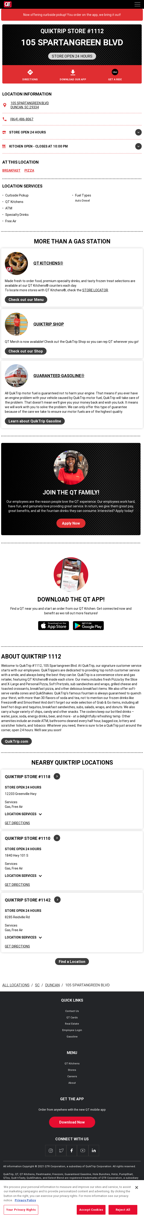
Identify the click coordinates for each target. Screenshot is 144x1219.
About (72, 1082)
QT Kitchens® (48, 263)
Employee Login (72, 1030)
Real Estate (72, 1023)
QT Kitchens (72, 1063)
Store (72, 132)
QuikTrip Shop (48, 324)
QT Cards (72, 1017)
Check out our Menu (26, 299)
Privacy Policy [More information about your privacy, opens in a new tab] (25, 1208)
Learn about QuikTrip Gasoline (35, 421)
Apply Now (71, 523)
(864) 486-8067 (21, 119)
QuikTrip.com (16, 741)
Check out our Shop (26, 351)
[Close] (137, 1195)
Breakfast (11, 170)
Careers (72, 1076)
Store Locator (95, 290)
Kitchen (72, 146)
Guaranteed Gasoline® (58, 375)
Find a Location (72, 961)
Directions (30, 75)
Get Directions (17, 823)
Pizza (29, 170)
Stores (72, 1070)
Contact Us (72, 1011)
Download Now (72, 1122)
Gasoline (72, 1036)
